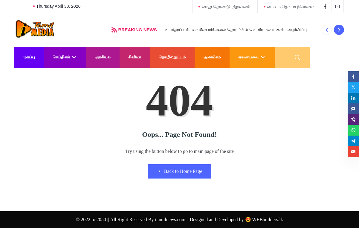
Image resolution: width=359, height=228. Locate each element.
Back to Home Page (179, 171)
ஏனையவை (252, 57)
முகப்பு (28, 57)
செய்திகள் (65, 57)
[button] (327, 29)
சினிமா (134, 57)
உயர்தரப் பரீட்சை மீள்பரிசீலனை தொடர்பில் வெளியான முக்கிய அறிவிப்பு (236, 29)
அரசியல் (103, 57)
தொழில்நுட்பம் (172, 57)
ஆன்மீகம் (212, 57)
